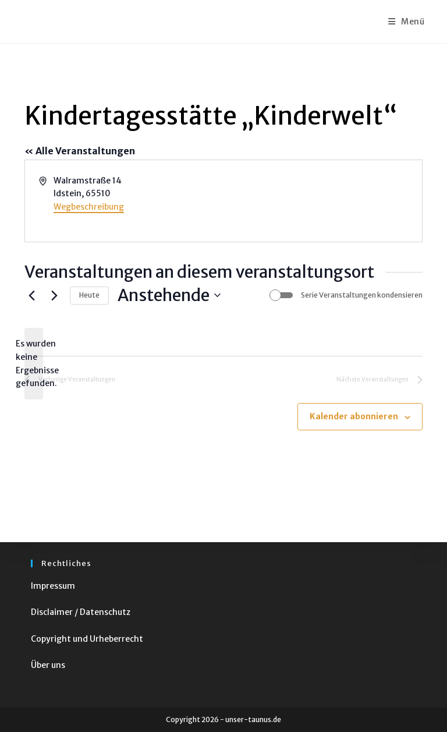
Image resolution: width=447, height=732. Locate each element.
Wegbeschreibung (89, 206)
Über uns (48, 665)
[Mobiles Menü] (406, 21)
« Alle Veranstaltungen (79, 151)
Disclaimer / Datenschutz (80, 612)
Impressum (53, 586)
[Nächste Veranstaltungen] (54, 295)
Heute (89, 295)
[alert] (33, 363)
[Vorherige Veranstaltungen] (31, 295)
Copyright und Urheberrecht (87, 639)
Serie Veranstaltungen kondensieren (362, 295)
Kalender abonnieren (354, 416)
